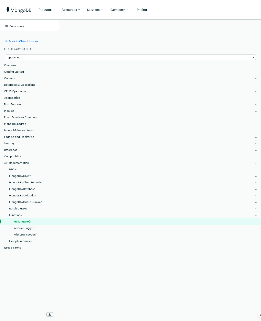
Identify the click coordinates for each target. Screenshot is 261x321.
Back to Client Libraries (21, 41)
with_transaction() (25, 234)
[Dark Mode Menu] (251, 25)
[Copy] (201, 99)
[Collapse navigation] (59, 314)
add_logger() (22, 221)
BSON (13, 169)
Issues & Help (12, 247)
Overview (10, 65)
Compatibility (12, 156)
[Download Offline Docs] (49, 314)
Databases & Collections (19, 84)
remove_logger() (24, 228)
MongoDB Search (15, 123)
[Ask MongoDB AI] (235, 25)
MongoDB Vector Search (19, 130)
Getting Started (14, 71)
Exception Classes (20, 241)
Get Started (240, 10)
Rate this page (228, 48)
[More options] (202, 48)
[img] (221, 56)
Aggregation (12, 97)
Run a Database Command (21, 117)
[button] (29, 57)
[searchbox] (134, 25)
